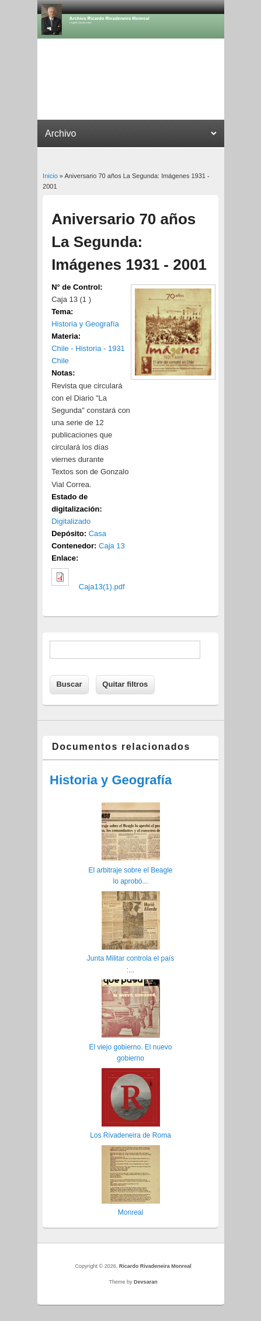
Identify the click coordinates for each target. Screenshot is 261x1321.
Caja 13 (112, 545)
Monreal (130, 1212)
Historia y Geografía (85, 323)
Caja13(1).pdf (102, 586)
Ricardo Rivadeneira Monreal (155, 1266)
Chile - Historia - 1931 (88, 348)
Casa (97, 533)
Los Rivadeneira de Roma (130, 1135)
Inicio (50, 175)
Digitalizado (71, 521)
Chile (60, 360)
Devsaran (146, 1282)
